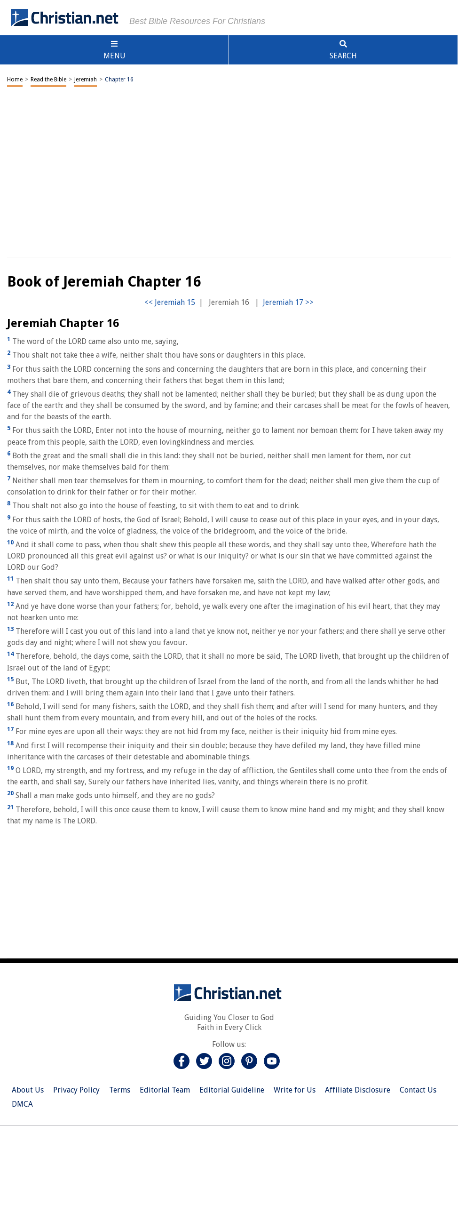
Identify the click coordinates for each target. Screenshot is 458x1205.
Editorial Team (165, 1089)
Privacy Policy (76, 1089)
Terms (119, 1089)
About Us (28, 1089)
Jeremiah (85, 79)
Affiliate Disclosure (357, 1089)
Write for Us (295, 1089)
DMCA (22, 1104)
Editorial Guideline (231, 1089)
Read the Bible (48, 79)
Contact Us (418, 1089)
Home (15, 79)
